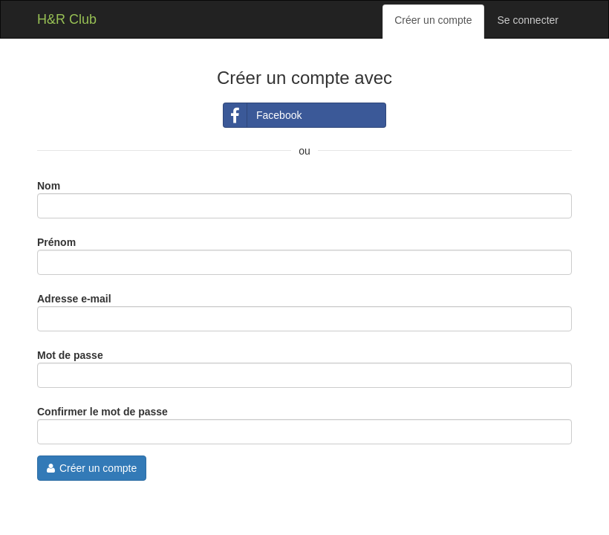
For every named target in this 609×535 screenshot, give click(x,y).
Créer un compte (433, 20)
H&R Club (67, 19)
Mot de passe (70, 355)
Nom (48, 186)
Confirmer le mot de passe (102, 412)
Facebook (263, 115)
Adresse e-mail (74, 299)
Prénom (56, 242)
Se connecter (528, 20)
